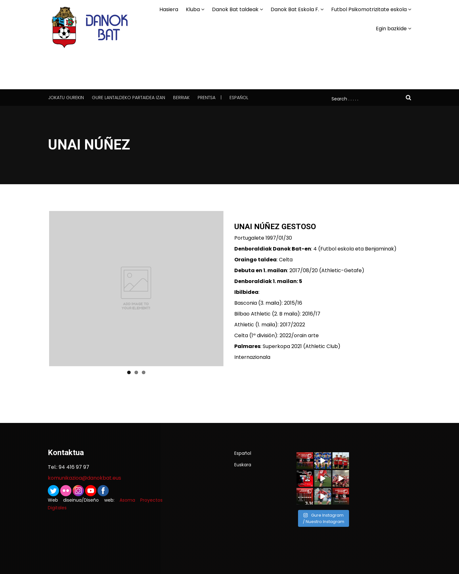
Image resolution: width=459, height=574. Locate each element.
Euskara (242, 464)
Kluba (193, 9)
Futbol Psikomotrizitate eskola (369, 9)
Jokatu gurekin (66, 97)
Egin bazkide (391, 28)
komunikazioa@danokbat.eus (84, 478)
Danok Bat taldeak (235, 9)
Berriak (181, 97)
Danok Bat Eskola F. (295, 9)
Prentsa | (210, 97)
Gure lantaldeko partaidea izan (128, 97)
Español (238, 97)
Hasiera (168, 9)
